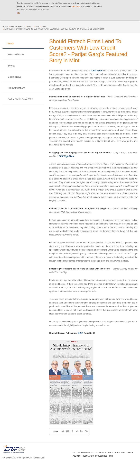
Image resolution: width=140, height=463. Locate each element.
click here (75, 6)
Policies (77, 456)
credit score (97, 70)
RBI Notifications (16, 88)
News (29, 26)
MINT (80, 333)
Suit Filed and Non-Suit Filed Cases (89, 453)
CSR (111, 456)
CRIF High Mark (66, 156)
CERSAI (130, 453)
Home (5, 26)
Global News (14, 76)
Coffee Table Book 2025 (20, 99)
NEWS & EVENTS (18, 26)
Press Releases (16, 54)
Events (11, 65)
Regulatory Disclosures (95, 456)
